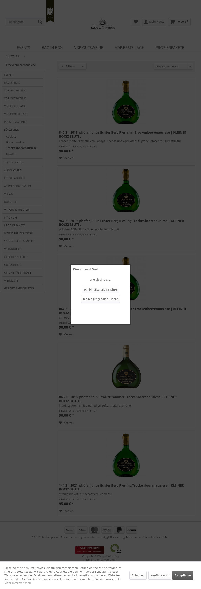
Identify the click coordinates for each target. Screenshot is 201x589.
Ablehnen (138, 575)
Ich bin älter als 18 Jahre (100, 289)
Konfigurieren (160, 575)
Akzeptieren (183, 575)
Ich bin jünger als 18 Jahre (100, 299)
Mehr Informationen (17, 583)
